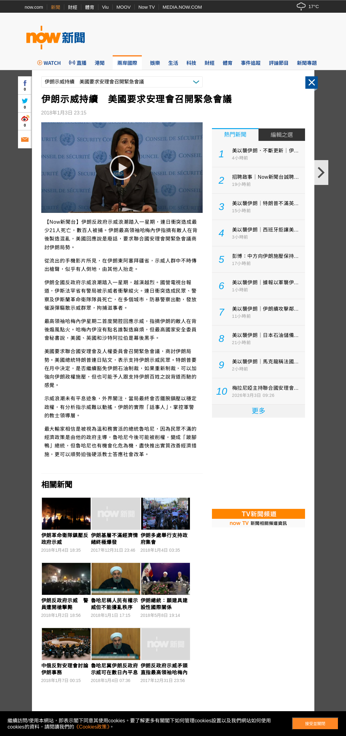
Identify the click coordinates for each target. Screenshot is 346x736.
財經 (72, 7)
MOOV (123, 7)
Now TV (146, 7)
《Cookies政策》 (92, 726)
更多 (258, 411)
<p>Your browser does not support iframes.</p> (258, 462)
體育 (89, 7)
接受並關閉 (315, 723)
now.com (34, 7)
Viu (105, 7)
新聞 (55, 7)
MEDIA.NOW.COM (182, 7)
